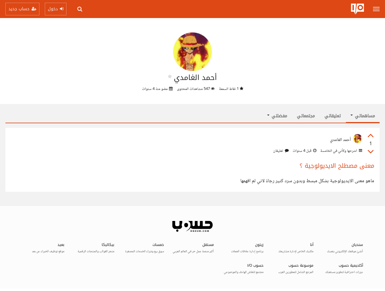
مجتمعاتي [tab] (306, 116)
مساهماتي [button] (362, 116)
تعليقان (281, 151)
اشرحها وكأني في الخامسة (340, 151)
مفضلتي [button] (277, 116)
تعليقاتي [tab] (333, 116)
